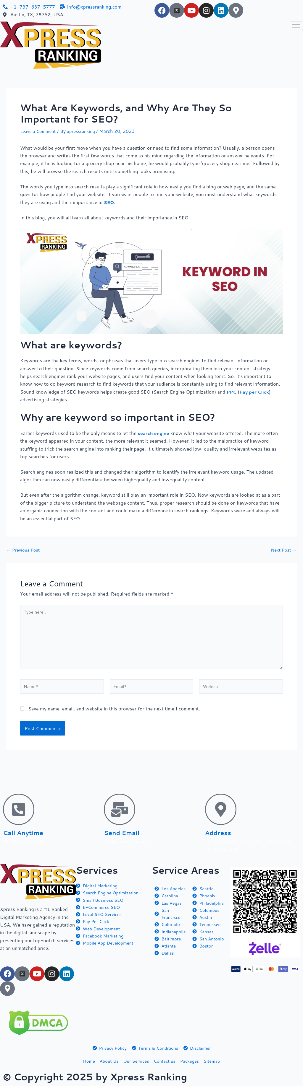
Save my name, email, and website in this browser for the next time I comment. (114, 715)
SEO (109, 201)
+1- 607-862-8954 (26, 839)
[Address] (220, 808)
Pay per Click (256, 391)
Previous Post (25, 549)
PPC (232, 391)
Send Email (126, 831)
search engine (155, 433)
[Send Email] (119, 808)
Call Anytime (28, 831)
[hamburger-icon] (296, 26)
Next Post (282, 549)
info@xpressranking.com (131, 839)
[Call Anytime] (18, 808)
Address (221, 831)
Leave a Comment (39, 131)
